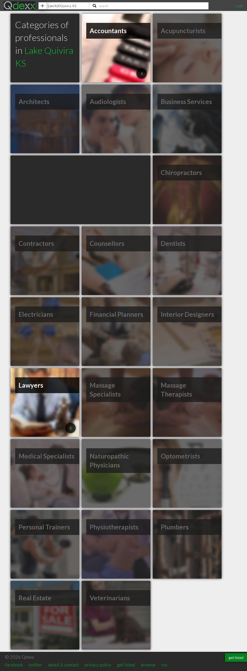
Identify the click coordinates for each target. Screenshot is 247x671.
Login (239, 5)
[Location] (64, 5)
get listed (126, 664)
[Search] (148, 5)
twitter (35, 664)
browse (148, 664)
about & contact (63, 664)
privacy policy (97, 664)
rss (164, 664)
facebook (14, 664)
